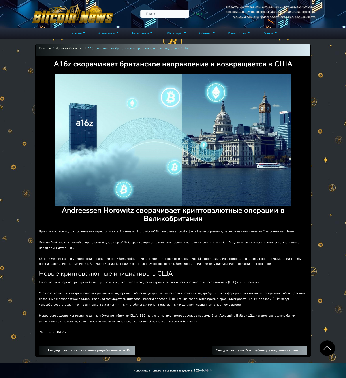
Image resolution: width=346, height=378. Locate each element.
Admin (208, 370)
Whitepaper (174, 33)
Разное (268, 33)
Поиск (197, 13)
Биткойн (76, 33)
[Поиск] (164, 14)
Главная (45, 48)
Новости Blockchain (69, 48)
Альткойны (107, 33)
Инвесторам (237, 33)
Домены (205, 33)
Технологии (141, 33)
